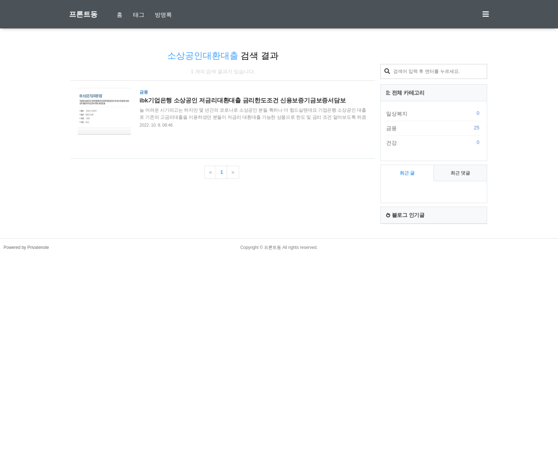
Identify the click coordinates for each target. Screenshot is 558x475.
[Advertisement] (433, 158)
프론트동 (83, 14)
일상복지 (433, 327)
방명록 (163, 15)
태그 (138, 15)
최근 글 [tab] (407, 386)
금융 (433, 341)
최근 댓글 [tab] (460, 386)
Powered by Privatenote (26, 460)
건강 (433, 356)
